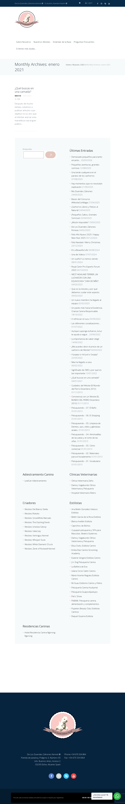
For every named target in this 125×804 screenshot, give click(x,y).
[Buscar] (50, 154)
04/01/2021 (27, 95)
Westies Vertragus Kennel (37, 535)
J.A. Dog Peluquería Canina (83, 562)
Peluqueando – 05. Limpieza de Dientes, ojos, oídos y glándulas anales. (86, 426)
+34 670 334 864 (79, 754)
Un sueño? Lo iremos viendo (84, 258)
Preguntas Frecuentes (84, 41)
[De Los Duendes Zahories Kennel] (62, 672)
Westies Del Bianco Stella (36, 509)
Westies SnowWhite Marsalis (38, 517)
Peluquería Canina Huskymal (84, 587)
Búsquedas (27, 149)
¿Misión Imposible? (80, 222)
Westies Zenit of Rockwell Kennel (40, 548)
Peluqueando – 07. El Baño (83, 407)
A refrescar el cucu (80, 318)
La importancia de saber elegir (85, 338)
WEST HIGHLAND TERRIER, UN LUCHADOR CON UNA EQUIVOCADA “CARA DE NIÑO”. (85, 277)
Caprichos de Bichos (80, 525)
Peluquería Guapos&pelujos (84, 591)
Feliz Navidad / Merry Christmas (85, 242)
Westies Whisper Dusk (35, 539)
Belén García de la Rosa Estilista (86, 516)
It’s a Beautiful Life (79, 250)
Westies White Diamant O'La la (39, 544)
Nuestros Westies (42, 41)
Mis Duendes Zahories (81, 191)
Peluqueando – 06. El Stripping (85, 415)
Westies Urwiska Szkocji (35, 526)
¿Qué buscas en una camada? (24, 89)
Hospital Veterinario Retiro (83, 492)
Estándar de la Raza (62, 41)
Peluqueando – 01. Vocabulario (85, 461)
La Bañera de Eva (79, 566)
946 (18, 98)
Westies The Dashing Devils (37, 522)
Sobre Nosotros (23, 41)
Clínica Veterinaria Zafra (82, 480)
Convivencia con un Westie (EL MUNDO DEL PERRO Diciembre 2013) (85, 399)
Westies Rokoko (32, 513)
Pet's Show (76, 596)
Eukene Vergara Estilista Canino (85, 557)
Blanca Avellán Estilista (81, 521)
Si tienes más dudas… (26, 48)
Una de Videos (78, 254)
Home (68, 64)
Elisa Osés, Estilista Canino (83, 545)
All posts (75, 64)
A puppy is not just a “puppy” (84, 354)
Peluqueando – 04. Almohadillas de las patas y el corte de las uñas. (86, 437)
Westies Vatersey (33, 531)
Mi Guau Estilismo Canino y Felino (86, 583)
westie (18, 95)
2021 (83, 64)
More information (90, 798)
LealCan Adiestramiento (35, 480)
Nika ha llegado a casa (81, 362)
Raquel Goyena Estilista (82, 616)
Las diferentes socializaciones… (86, 323)
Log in (88, 3)
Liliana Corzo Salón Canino (83, 570)
